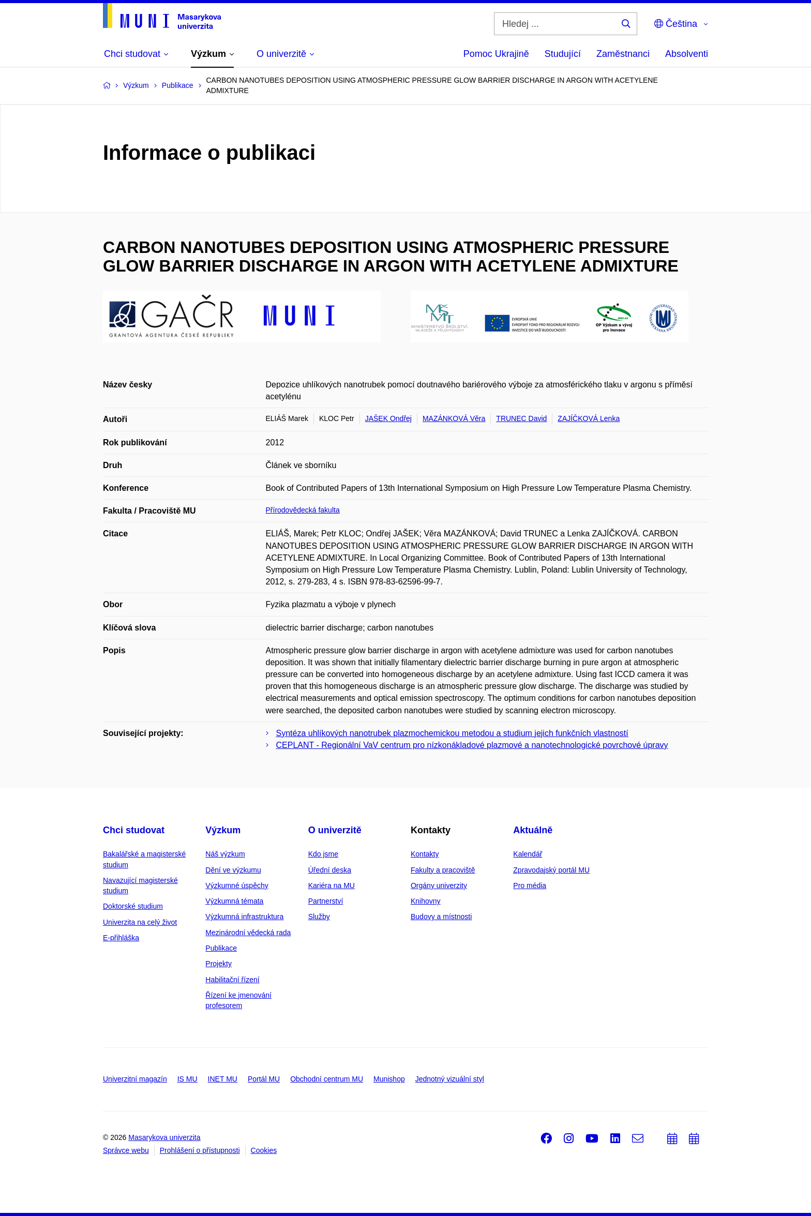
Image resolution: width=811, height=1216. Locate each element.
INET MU (222, 1079)
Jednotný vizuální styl (449, 1079)
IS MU (187, 1079)
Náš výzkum (225, 854)
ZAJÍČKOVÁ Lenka (589, 418)
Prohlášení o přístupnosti (200, 1150)
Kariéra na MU (331, 885)
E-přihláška (121, 938)
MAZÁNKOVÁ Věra (454, 418)
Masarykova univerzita (164, 1137)
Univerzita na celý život (140, 922)
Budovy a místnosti (441, 916)
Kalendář (527, 854)
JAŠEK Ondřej (388, 418)
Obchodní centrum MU (326, 1079)
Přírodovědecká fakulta (303, 510)
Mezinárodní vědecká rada (248, 932)
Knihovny (426, 901)
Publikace (221, 948)
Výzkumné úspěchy (236, 885)
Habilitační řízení (232, 979)
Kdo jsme (323, 854)
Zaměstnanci (623, 54)
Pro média (529, 885)
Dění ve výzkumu (233, 870)
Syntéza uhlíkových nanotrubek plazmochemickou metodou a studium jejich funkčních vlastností (452, 733)
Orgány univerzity (439, 885)
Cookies (264, 1150)
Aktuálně (532, 830)
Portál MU (264, 1079)
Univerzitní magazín (135, 1079)
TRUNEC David (521, 418)
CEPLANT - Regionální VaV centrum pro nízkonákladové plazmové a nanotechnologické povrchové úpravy (472, 745)
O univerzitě (335, 830)
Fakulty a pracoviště (443, 870)
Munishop (389, 1079)
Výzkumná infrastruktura (244, 916)
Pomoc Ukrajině (496, 54)
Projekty (218, 963)
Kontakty (425, 854)
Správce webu (126, 1150)
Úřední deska (329, 870)
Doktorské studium (133, 906)
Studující (563, 54)
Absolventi (686, 54)
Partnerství (325, 901)
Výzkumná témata (234, 901)
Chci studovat (133, 830)
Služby (319, 916)
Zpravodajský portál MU (551, 870)
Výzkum (223, 830)
